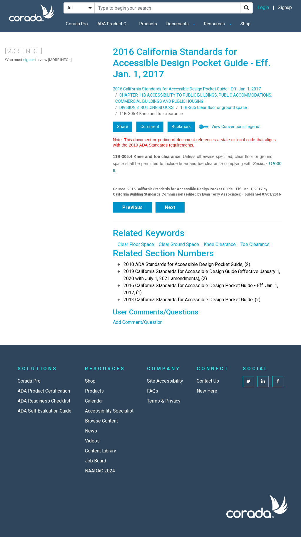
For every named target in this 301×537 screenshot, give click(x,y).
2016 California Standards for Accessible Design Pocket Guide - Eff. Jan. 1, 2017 (187, 89)
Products (148, 23)
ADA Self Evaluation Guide (44, 411)
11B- (272, 163)
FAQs (152, 391)
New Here (207, 391)
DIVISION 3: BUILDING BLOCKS (146, 107)
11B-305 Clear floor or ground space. (214, 107)
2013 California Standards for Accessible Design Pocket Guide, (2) (191, 299)
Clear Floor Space (136, 244)
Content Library (100, 451)
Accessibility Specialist (109, 411)
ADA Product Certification (115, 23)
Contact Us (208, 381)
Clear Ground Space (179, 244)
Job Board (95, 461)
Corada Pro (77, 23)
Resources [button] (215, 23)
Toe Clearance (255, 244)
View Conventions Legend (235, 126)
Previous (132, 207)
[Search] (246, 8)
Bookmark (181, 126)
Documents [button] (178, 23)
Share (122, 126)
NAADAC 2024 (100, 471)
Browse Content (101, 421)
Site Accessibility (165, 381)
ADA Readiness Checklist (44, 401)
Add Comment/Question (138, 322)
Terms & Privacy (163, 401)
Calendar (94, 401)
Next (170, 207)
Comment (150, 126)
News (91, 431)
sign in (28, 60)
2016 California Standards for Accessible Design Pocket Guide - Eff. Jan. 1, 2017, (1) (200, 289)
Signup (285, 7)
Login (263, 7)
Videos (92, 441)
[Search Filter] (79, 8)
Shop (245, 23)
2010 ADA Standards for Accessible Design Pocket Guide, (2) (186, 264)
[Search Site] (167, 8)
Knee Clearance (220, 244)
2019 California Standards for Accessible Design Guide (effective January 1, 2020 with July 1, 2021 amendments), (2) (201, 275)
